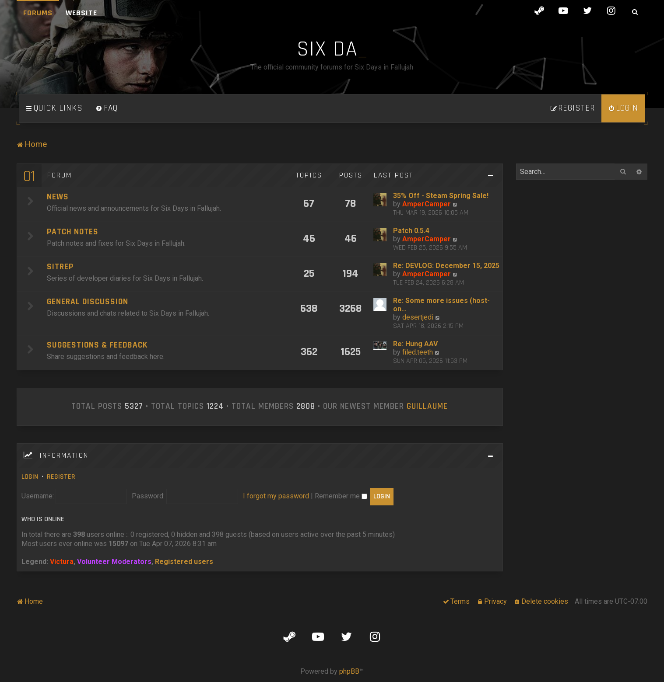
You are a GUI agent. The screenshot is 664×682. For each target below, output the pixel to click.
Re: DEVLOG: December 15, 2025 (446, 265)
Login (29, 476)
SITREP (60, 266)
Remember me (341, 496)
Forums (38, 13)
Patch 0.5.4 (411, 230)
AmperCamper (426, 204)
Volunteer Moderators (114, 561)
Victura (62, 561)
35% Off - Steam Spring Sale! (440, 195)
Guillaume (427, 406)
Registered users (184, 561)
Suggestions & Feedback (97, 345)
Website (81, 13)
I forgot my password (276, 496)
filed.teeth (417, 352)
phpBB (349, 671)
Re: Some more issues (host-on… (441, 304)
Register (61, 476)
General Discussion (87, 301)
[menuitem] (106, 108)
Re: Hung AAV (415, 344)
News (58, 196)
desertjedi (417, 317)
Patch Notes (72, 231)
